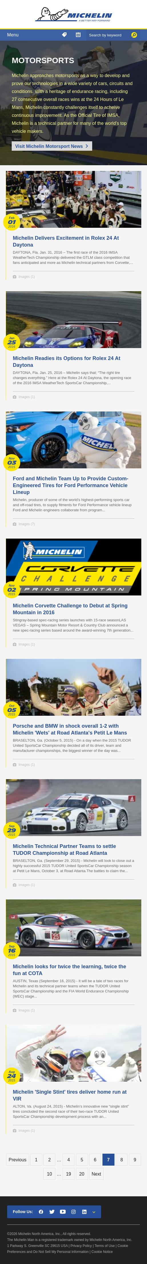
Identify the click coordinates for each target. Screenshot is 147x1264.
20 (81, 1174)
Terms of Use (104, 1246)
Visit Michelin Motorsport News (49, 146)
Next (96, 1174)
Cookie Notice (102, 1252)
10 (49, 1174)
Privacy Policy (81, 1246)
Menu (13, 34)
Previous (17, 1159)
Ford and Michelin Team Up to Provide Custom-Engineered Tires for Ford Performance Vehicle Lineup (70, 485)
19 (68, 1174)
